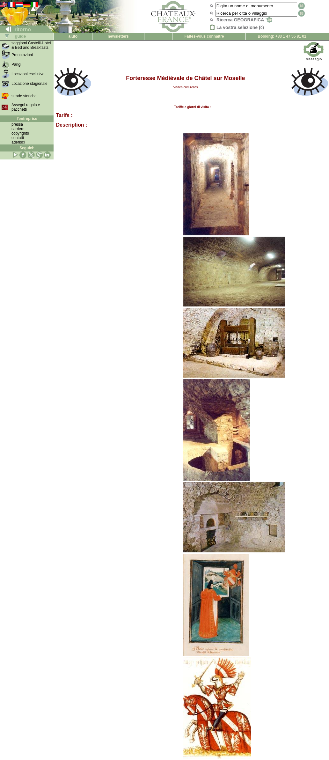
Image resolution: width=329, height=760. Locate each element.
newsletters (118, 36)
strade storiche (24, 96)
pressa (17, 124)
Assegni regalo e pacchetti (25, 107)
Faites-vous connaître (204, 36)
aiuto (72, 36)
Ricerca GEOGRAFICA (244, 19)
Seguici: (26, 148)
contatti (17, 138)
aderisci (18, 142)
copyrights (20, 133)
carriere (18, 129)
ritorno (15, 29)
